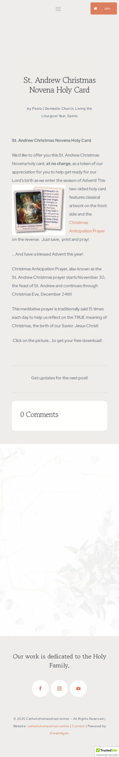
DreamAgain (59, 733)
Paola (37, 110)
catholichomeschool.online (48, 726)
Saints (72, 117)
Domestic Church (59, 110)
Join (107, 8)
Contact (78, 726)
